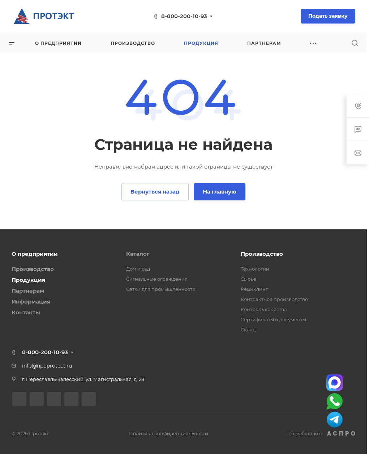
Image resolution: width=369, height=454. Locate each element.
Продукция (28, 279)
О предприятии (35, 253)
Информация (31, 301)
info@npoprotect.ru (47, 365)
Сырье (248, 279)
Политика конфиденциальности (168, 433)
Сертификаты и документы (273, 319)
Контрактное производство (274, 299)
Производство (33, 269)
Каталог (138, 253)
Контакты (26, 312)
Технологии (255, 269)
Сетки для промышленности (161, 289)
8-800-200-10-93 (184, 16)
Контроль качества (264, 309)
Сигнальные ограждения (157, 279)
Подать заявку (328, 16)
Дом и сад (138, 269)
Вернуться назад (155, 191)
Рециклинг (254, 289)
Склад (248, 329)
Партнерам (28, 290)
